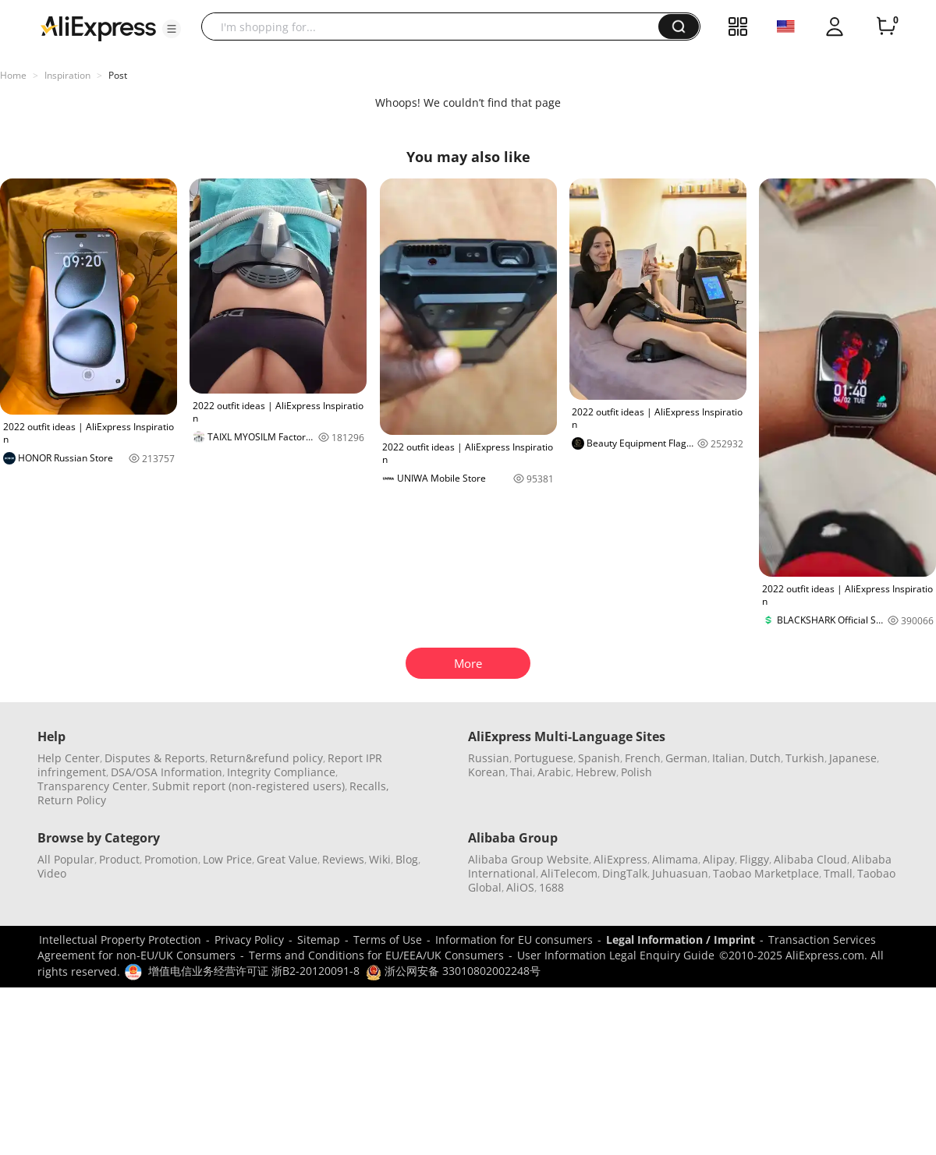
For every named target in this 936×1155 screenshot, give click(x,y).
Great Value (287, 859)
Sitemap (318, 939)
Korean (486, 772)
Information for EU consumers (514, 939)
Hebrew (596, 772)
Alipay (719, 859)
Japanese (853, 758)
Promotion (171, 859)
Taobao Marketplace (766, 873)
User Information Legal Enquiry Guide (615, 955)
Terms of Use (387, 939)
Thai (521, 772)
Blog (406, 859)
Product (119, 859)
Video (51, 873)
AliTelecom (569, 873)
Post (117, 75)
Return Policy (71, 800)
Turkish (804, 758)
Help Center (68, 758)
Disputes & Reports (155, 758)
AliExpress (620, 859)
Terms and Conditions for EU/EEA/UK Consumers (376, 955)
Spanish (599, 758)
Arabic (554, 772)
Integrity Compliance (281, 772)
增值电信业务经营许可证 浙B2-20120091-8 (254, 970)
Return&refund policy (266, 758)
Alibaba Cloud (810, 859)
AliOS (520, 887)
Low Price (227, 859)
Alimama (675, 859)
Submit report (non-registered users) (248, 786)
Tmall (838, 873)
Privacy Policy (249, 939)
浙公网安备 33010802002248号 (453, 970)
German (686, 758)
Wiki (380, 859)
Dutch (765, 758)
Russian (488, 758)
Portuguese (543, 758)
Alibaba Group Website (528, 859)
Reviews (343, 859)
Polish (636, 772)
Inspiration (67, 75)
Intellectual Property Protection (120, 939)
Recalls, (369, 786)
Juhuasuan (680, 873)
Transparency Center (92, 786)
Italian (728, 758)
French (643, 758)
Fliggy (754, 859)
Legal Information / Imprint (680, 939)
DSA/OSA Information (166, 772)
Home (13, 75)
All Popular (65, 859)
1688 (551, 887)
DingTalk (624, 873)
